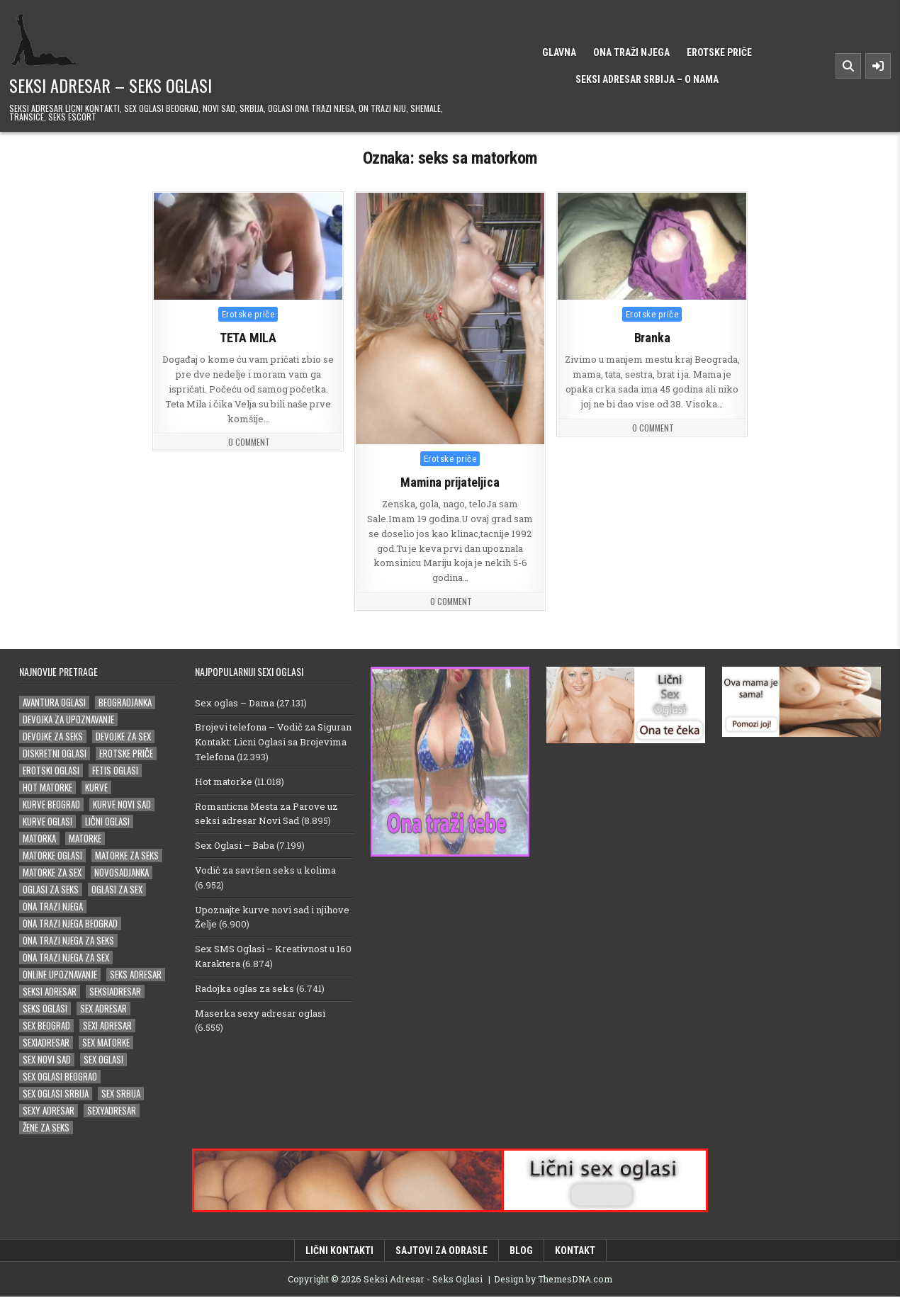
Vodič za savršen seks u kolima (265, 870)
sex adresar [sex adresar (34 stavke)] (103, 1009)
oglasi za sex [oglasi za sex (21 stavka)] (116, 890)
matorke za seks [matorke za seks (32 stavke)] (127, 856)
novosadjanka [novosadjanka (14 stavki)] (121, 873)
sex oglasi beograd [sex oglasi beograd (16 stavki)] (60, 1077)
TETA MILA (248, 337)
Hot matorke (223, 782)
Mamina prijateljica (449, 482)
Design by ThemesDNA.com (553, 1279)
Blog (521, 1251)
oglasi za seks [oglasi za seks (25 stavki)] (51, 890)
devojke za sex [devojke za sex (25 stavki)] (123, 737)
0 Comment (249, 442)
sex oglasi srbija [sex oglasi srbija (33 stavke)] (56, 1094)
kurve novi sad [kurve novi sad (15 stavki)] (122, 805)
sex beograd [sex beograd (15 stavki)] (46, 1026)
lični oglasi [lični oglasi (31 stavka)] (107, 822)
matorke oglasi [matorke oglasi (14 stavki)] (52, 856)
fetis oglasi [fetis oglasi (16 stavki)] (115, 771)
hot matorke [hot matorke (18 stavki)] (47, 788)
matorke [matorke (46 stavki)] (85, 839)
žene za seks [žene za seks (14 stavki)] (46, 1128)
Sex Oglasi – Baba (234, 846)
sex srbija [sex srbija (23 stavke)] (120, 1094)
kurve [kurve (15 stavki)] (96, 788)
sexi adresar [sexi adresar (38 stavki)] (107, 1026)
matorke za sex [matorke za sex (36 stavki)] (52, 873)
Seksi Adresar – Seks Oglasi (110, 85)
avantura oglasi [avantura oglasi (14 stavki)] (54, 703)
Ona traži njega (631, 52)
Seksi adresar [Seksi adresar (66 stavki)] (50, 992)
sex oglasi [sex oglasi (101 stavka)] (103, 1060)
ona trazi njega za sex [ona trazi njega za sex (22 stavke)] (66, 958)
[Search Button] (848, 66)
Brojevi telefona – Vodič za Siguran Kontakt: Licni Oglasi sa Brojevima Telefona (273, 743)
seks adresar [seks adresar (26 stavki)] (136, 975)
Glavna (559, 52)
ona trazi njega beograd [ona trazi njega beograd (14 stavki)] (70, 924)
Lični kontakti (339, 1251)
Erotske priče (719, 52)
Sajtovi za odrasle (441, 1251)
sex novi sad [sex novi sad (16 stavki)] (47, 1060)
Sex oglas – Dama (234, 703)
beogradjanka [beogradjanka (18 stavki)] (125, 703)
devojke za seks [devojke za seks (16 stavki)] (53, 737)
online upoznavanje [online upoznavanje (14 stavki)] (60, 975)
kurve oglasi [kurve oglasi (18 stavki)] (47, 822)
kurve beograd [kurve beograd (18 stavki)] (51, 805)
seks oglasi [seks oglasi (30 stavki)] (45, 1009)
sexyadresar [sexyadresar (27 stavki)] (111, 1111)
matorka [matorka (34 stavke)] (39, 839)
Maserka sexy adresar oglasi (260, 1014)
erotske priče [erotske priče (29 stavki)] (126, 754)
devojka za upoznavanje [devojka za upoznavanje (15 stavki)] (68, 720)
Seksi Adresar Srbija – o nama (647, 79)
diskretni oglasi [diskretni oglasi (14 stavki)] (54, 754)
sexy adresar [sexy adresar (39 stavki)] (48, 1111)
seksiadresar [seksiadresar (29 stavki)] (115, 992)
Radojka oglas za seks (244, 989)
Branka (652, 337)
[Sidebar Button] (878, 66)
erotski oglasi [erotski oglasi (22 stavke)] (51, 771)
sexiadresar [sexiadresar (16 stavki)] (46, 1043)
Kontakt (575, 1251)
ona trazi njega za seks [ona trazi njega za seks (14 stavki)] (68, 941)
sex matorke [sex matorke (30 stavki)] (106, 1043)
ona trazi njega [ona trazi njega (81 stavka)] (53, 907)
